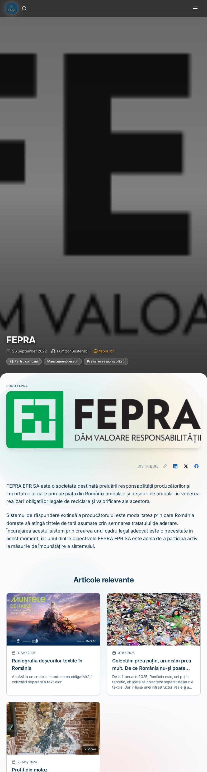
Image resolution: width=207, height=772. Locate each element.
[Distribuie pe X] (186, 466)
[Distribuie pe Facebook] (196, 466)
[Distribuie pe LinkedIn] (175, 466)
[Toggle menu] (195, 8)
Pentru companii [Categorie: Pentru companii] (24, 361)
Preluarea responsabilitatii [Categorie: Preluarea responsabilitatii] (106, 361)
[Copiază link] (165, 466)
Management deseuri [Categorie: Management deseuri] (62, 361)
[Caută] (24, 8)
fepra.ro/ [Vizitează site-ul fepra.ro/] (103, 351)
